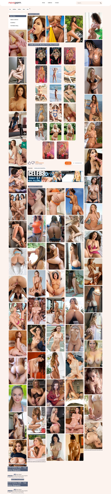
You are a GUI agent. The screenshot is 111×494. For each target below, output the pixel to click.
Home (43, 2)
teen (24, 9)
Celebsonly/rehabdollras (39, 168)
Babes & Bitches (14, 19)
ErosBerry (13, 22)
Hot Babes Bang (14, 25)
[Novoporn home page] (15, 3)
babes (19, 9)
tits (10, 9)
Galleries (50, 2)
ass (27, 9)
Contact (57, 2)
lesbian (14, 9)
